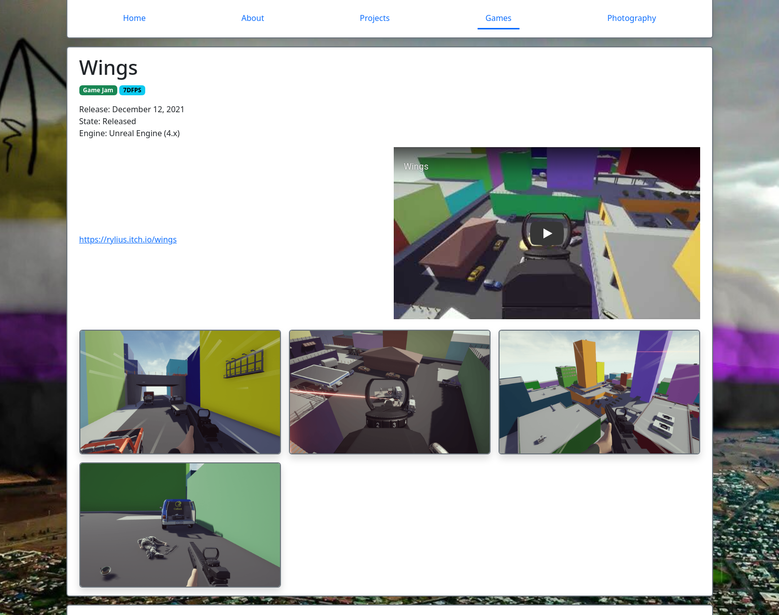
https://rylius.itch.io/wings (128, 239)
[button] (547, 233)
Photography (631, 17)
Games (499, 17)
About (253, 17)
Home (134, 17)
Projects (375, 17)
